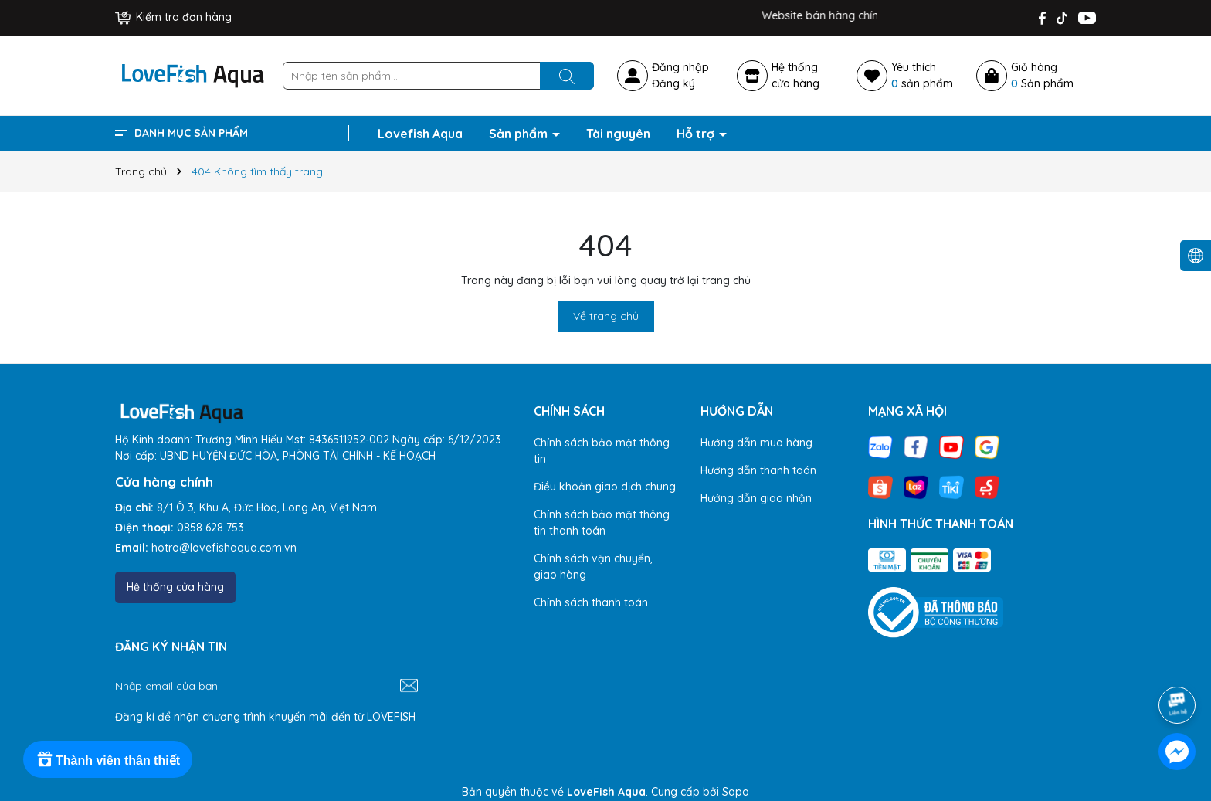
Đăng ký (673, 83)
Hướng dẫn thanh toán (758, 470)
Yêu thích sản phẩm (922, 75)
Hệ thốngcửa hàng (795, 75)
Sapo (735, 792)
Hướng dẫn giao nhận (756, 498)
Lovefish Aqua (420, 133)
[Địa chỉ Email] (270, 685)
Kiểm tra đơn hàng (173, 17)
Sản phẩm (520, 133)
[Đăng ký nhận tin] (409, 685)
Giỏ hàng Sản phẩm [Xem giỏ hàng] (1042, 75)
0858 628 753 (210, 528)
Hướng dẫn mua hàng (756, 443)
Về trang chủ (606, 316)
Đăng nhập (680, 67)
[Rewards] (107, 759)
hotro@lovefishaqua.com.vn (224, 548)
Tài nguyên (618, 133)
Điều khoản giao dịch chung (605, 487)
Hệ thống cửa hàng (175, 587)
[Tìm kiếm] (567, 76)
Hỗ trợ (697, 133)
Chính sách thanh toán (591, 602)
